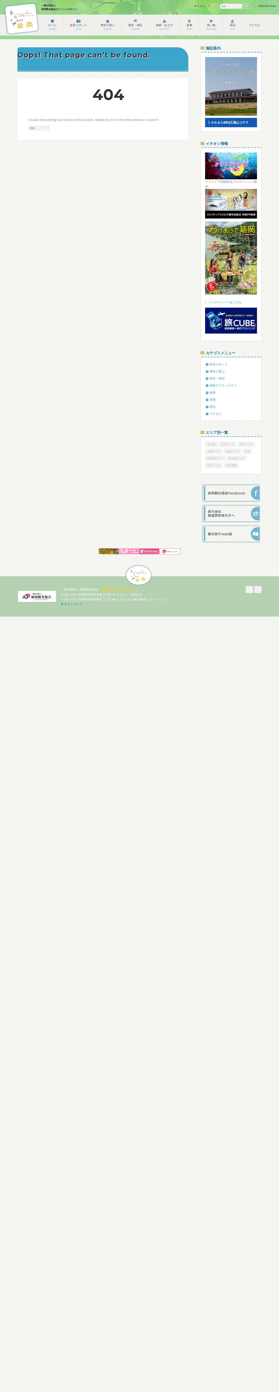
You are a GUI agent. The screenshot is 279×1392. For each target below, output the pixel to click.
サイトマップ (202, 6)
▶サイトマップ (71, 604)
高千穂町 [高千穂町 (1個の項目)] (231, 465)
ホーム (52, 27)
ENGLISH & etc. (268, 6)
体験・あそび (164, 27)
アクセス (254, 25)
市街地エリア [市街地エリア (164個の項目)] (237, 458)
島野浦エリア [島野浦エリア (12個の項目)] (215, 458)
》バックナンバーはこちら (223, 302)
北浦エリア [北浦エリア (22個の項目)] (213, 451)
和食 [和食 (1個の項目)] (247, 451)
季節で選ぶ (107, 27)
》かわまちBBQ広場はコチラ (228, 122)
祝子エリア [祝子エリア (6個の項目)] (213, 465)
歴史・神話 (135, 27)
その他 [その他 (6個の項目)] (211, 444)
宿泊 (232, 27)
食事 (189, 27)
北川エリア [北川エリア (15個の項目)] (227, 444)
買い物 (211, 27)
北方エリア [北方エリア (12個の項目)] (246, 444)
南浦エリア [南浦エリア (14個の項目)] (232, 451)
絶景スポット (78, 27)
